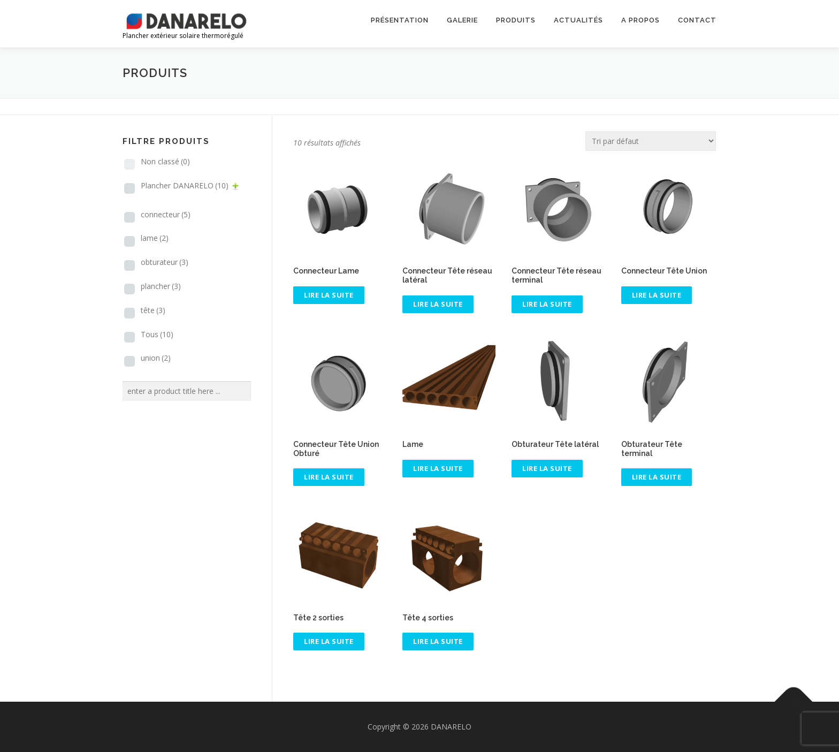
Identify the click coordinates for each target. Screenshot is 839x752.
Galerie (462, 20)
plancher (161, 286)
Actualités (578, 20)
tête (153, 310)
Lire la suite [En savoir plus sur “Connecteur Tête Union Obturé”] (329, 477)
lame (155, 238)
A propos (640, 20)
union (156, 358)
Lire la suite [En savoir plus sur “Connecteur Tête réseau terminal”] (547, 304)
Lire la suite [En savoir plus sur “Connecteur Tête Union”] (657, 295)
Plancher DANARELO (184, 185)
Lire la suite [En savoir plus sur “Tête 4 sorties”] (438, 641)
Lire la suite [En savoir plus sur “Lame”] (438, 468)
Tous (157, 334)
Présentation (400, 20)
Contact (697, 20)
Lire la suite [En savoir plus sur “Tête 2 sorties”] (329, 641)
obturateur (164, 262)
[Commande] (650, 141)
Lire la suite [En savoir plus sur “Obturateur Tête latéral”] (547, 468)
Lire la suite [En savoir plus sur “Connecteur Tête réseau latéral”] (438, 304)
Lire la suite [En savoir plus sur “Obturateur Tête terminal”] (657, 477)
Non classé (165, 161)
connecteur (165, 214)
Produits (516, 20)
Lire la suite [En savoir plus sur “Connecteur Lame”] (329, 295)
